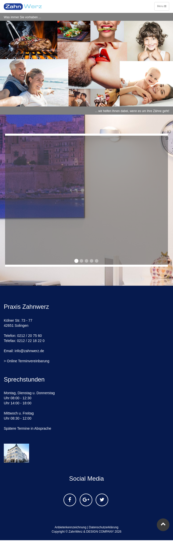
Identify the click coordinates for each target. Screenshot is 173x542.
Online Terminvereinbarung (28, 361)
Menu (163, 7)
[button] (5, 200)
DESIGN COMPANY (100, 531)
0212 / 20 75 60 (29, 336)
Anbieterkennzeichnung (70, 527)
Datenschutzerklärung (103, 527)
